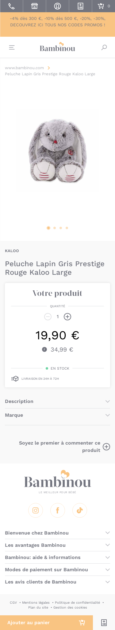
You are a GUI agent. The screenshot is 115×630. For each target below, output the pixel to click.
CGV (13, 603)
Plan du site (38, 607)
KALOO (12, 250)
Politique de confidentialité (77, 603)
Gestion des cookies (70, 607)
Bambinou (57, 46)
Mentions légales (36, 603)
